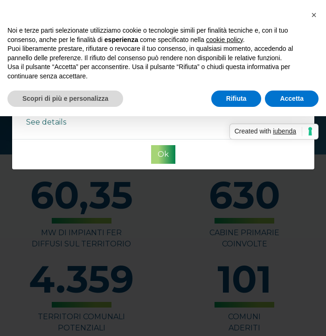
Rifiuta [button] (236, 98)
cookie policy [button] (224, 39)
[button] (313, 14)
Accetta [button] (292, 98)
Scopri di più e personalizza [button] (65, 98)
